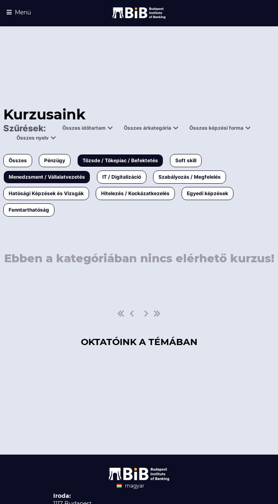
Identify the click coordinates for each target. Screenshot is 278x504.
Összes (18, 160)
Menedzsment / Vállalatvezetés (47, 177)
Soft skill (185, 160)
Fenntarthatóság (29, 210)
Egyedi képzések (207, 193)
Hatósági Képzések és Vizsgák (46, 193)
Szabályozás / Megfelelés (189, 177)
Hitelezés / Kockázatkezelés (135, 193)
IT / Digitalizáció (121, 177)
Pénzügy (54, 160)
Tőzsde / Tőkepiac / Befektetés (120, 160)
